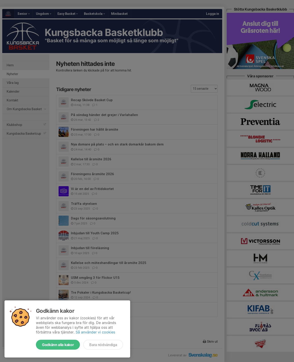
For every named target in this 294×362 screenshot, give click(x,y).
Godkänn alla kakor (58, 344)
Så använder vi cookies (95, 332)
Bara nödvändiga (103, 344)
